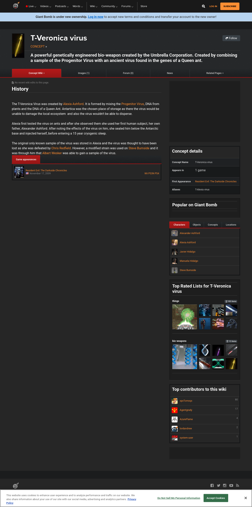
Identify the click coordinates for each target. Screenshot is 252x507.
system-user (205, 438)
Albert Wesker (52, 153)
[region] (126, 498)
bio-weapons (204, 340)
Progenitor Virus (132, 104)
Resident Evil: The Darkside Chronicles (215, 181)
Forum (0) (128, 73)
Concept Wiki (36, 73)
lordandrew (205, 429)
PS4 (157, 173)
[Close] (245, 498)
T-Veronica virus (59, 38)
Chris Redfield (61, 148)
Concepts (213, 224)
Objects (197, 224)
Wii (146, 173)
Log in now (95, 17)
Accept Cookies (216, 497)
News (170, 73)
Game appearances (26, 159)
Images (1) (84, 73)
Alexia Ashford (73, 104)
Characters (179, 224)
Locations (231, 224)
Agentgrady (205, 410)
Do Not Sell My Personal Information (179, 497)
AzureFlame (205, 419)
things (204, 301)
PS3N (151, 173)
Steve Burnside (139, 148)
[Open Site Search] (203, 6)
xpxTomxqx (205, 401)
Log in (213, 6)
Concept (38, 46)
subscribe (229, 6)
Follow (231, 38)
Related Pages (213, 73)
